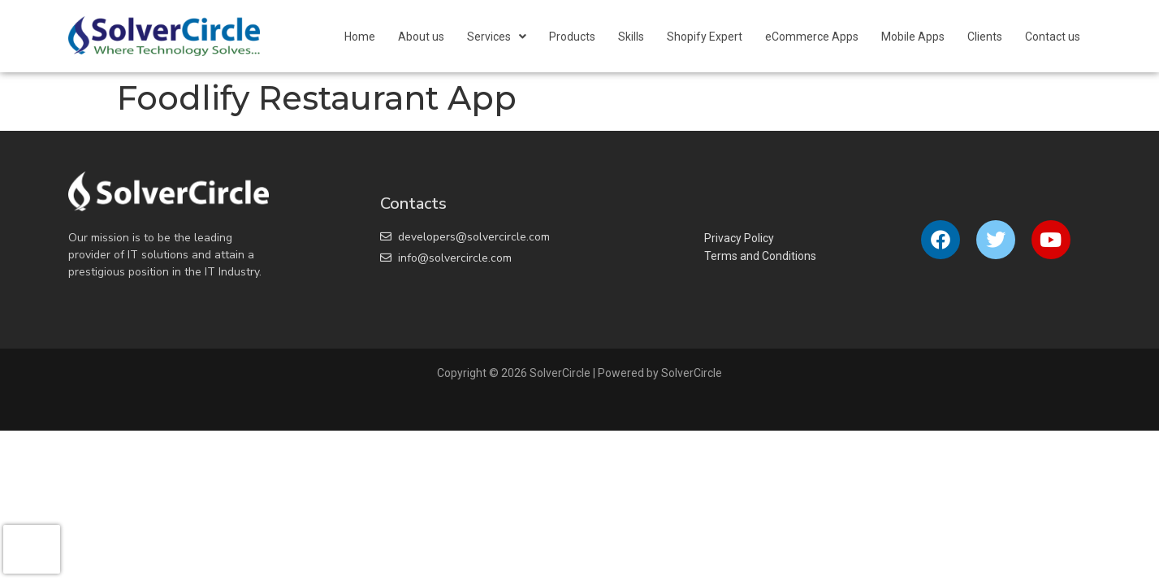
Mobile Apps (913, 36)
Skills (631, 36)
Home (359, 36)
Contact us (1052, 36)
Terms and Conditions (760, 255)
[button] (497, 36)
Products (572, 36)
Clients (984, 36)
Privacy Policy (739, 238)
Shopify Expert (704, 36)
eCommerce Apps (811, 36)
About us (421, 36)
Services (496, 36)
